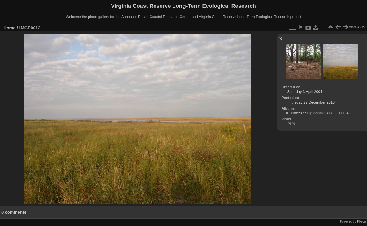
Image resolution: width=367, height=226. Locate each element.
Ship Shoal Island (319, 113)
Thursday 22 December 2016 (311, 102)
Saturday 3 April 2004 (304, 91)
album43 (344, 113)
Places (296, 113)
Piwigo (361, 221)
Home (9, 27)
